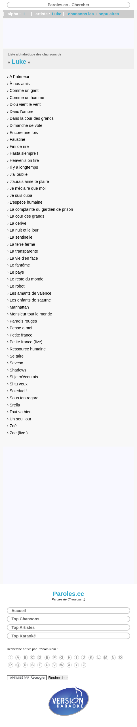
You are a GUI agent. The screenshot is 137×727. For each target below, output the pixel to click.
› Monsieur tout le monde (29, 314)
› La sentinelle (19, 237)
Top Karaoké (23, 636)
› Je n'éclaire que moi (26, 188)
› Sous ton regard (22, 398)
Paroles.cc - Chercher (68, 5)
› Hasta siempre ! (22, 153)
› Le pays (15, 272)
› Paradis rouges (22, 321)
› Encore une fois (22, 132)
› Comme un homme (25, 97)
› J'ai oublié (17, 174)
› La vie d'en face (22, 258)
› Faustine (16, 139)
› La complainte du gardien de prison (40, 209)
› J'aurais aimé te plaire (28, 181)
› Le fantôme (18, 265)
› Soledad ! (17, 391)
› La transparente (22, 251)
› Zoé (11, 426)
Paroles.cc (68, 593)
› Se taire (15, 356)
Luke (56, 14)
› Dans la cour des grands (30, 118)
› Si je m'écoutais (22, 377)
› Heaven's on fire (23, 160)
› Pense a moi (19, 328)
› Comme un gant (22, 90)
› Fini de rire (18, 146)
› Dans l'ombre (20, 111)
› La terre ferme (21, 244)
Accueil (18, 610)
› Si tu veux (17, 384)
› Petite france (19, 335)
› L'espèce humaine (24, 202)
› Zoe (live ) (17, 433)
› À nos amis (18, 83)
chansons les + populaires (93, 14)
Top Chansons (25, 619)
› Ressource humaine (26, 349)
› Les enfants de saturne (29, 300)
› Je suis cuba (19, 195)
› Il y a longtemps (22, 167)
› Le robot (15, 286)
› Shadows (16, 370)
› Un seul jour (19, 419)
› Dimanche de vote (24, 125)
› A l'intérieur (18, 76)
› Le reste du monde (25, 279)
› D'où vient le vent (24, 104)
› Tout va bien (19, 412)
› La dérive (16, 223)
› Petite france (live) (24, 342)
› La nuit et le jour (22, 230)
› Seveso (15, 363)
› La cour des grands (25, 216)
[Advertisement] (68, 33)
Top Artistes (23, 627)
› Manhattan (18, 307)
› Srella (13, 405)
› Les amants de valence (29, 293)
